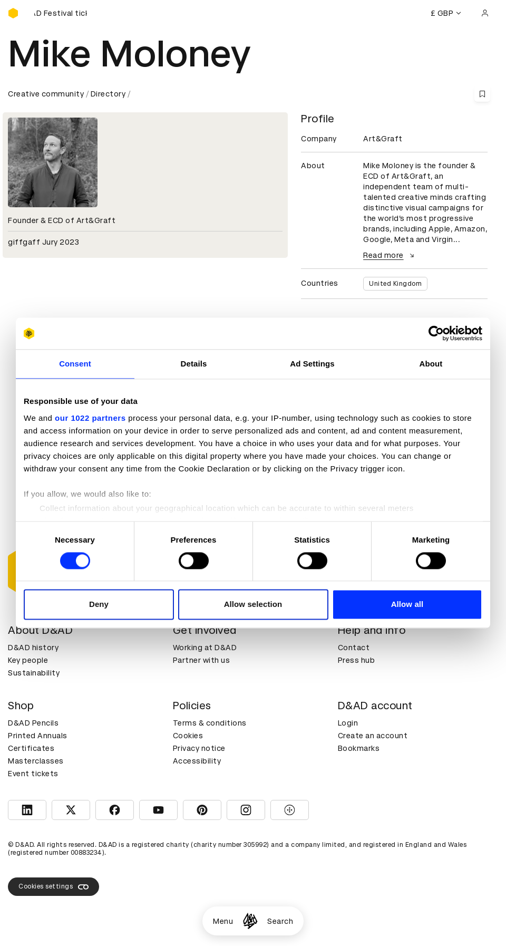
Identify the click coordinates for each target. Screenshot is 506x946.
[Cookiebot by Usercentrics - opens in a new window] (436, 333)
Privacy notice (199, 748)
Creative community (46, 94)
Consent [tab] (75, 363)
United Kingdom (395, 283)
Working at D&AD (205, 647)
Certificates (31, 748)
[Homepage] (250, 920)
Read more (390, 255)
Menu (223, 921)
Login (348, 723)
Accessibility (197, 761)
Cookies (188, 735)
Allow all (407, 604)
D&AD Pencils (33, 723)
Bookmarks (359, 748)
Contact (354, 647)
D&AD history (33, 647)
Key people (28, 660)
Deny (99, 604)
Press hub (356, 660)
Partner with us (201, 660)
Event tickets (33, 773)
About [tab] (431, 363)
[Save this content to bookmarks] (482, 94)
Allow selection (253, 604)
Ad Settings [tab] (312, 363)
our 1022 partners (90, 417)
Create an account (373, 735)
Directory (108, 94)
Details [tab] (194, 363)
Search (280, 921)
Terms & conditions (210, 723)
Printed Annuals (37, 735)
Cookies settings (53, 887)
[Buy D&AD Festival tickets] (60, 13)
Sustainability (34, 673)
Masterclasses (36, 761)
